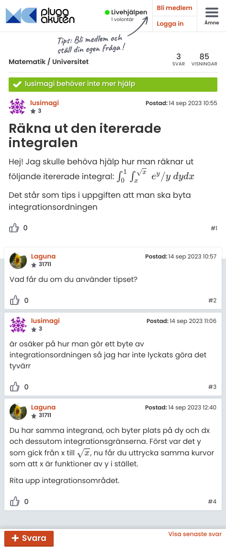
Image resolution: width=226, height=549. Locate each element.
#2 (212, 301)
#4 (212, 502)
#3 (212, 387)
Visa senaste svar (195, 534)
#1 (214, 229)
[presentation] (155, 176)
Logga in (170, 23)
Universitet (70, 61)
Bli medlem (174, 7)
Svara (34, 538)
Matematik (27, 61)
